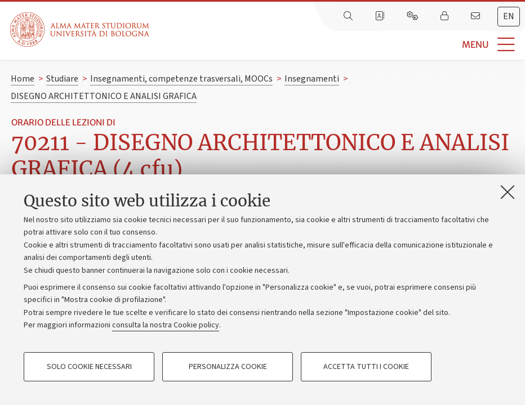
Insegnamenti (311, 79)
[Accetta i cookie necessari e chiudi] (508, 192)
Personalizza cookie (228, 366)
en (508, 16)
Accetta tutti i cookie (366, 366)
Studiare (62, 79)
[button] (337, 45)
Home (22, 79)
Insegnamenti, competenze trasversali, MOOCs (181, 79)
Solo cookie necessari (89, 366)
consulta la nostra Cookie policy (165, 325)
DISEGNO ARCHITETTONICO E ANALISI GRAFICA (104, 96)
